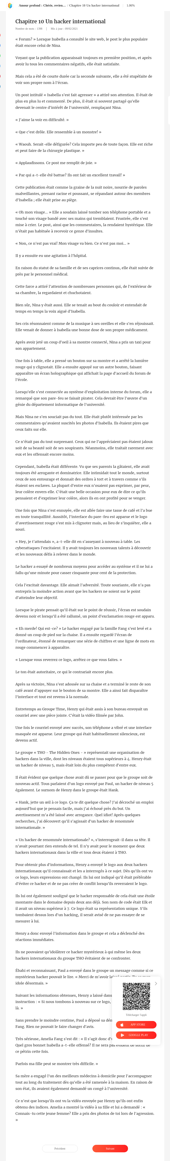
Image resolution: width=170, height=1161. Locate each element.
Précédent (59, 1148)
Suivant (110, 1148)
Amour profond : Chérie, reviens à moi (42, 5)
